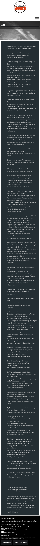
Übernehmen (7, 542)
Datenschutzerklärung (22, 524)
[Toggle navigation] (37, 17)
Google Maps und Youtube (9, 532)
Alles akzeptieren (21, 542)
